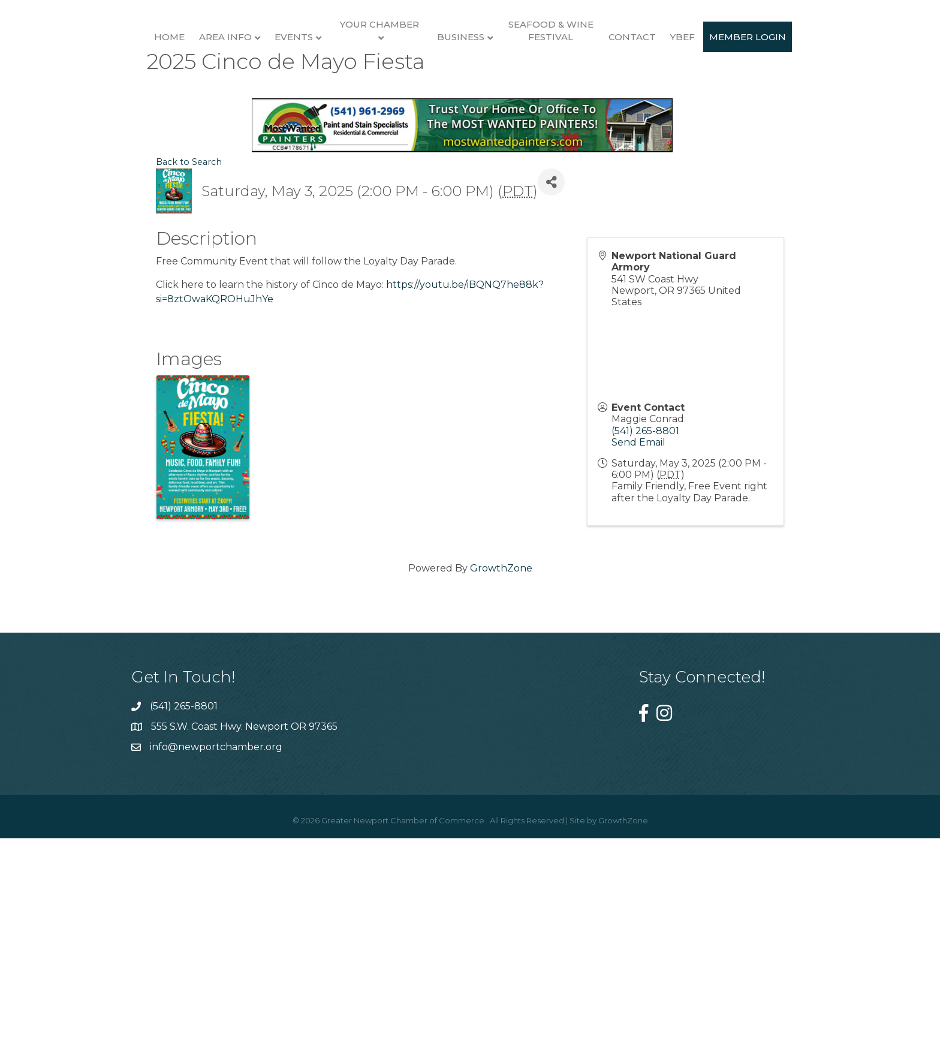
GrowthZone (501, 789)
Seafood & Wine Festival (685, 88)
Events (249, 94)
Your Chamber (335, 82)
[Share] (551, 403)
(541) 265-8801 (645, 651)
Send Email (638, 663)
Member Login (470, 196)
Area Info (181, 94)
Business (596, 94)
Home (125, 94)
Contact (767, 94)
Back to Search (189, 383)
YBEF (818, 94)
